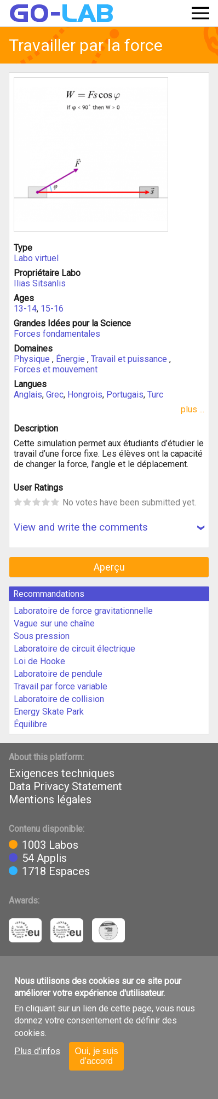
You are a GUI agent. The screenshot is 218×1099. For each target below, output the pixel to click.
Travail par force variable (60, 686)
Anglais (28, 394)
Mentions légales (50, 799)
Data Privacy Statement (65, 786)
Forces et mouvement (55, 369)
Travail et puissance (130, 359)
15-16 (52, 308)
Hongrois (84, 394)
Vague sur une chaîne (54, 623)
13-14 (25, 308)
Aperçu (109, 567)
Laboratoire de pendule (58, 674)
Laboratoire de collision (59, 699)
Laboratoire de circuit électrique (74, 648)
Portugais (125, 394)
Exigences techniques (61, 773)
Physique (33, 359)
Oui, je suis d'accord (96, 1056)
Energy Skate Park (49, 711)
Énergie (71, 359)
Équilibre (30, 724)
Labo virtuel (36, 258)
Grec (55, 394)
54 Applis (44, 858)
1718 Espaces (56, 871)
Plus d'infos (37, 1051)
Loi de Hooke (39, 661)
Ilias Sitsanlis (40, 283)
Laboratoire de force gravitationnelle (83, 611)
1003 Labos (50, 844)
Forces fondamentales (57, 334)
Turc (155, 394)
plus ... (192, 409)
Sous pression (42, 636)
